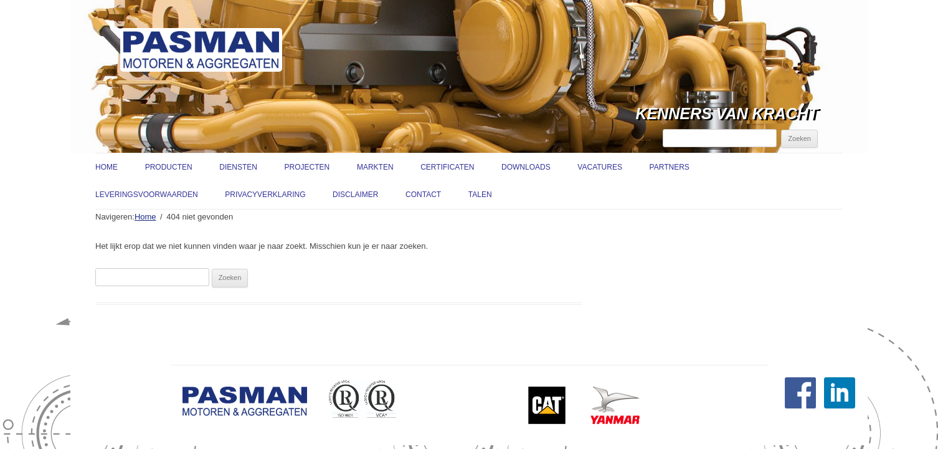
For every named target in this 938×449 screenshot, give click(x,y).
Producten (168, 167)
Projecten (307, 167)
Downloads (526, 167)
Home (106, 167)
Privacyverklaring (265, 194)
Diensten (238, 167)
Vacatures (599, 167)
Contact (423, 194)
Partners (669, 167)
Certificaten (447, 167)
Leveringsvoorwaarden (146, 194)
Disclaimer (355, 194)
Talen (480, 194)
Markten (375, 167)
